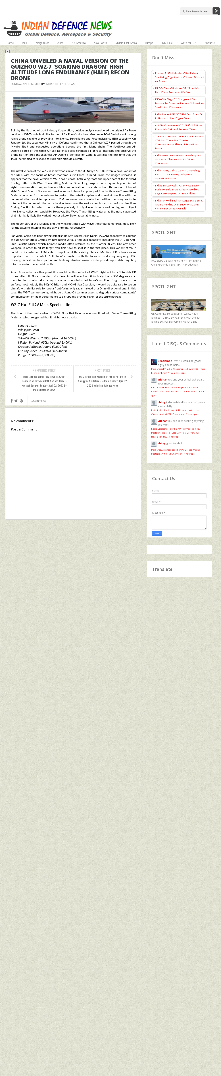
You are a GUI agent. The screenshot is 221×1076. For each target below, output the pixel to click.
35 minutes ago (178, 372)
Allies (60, 43)
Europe (149, 43)
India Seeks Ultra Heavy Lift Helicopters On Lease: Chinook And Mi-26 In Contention (178, 159)
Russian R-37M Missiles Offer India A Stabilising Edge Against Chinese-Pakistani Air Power (179, 77)
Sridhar (162, 379)
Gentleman (165, 361)
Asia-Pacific (100, 43)
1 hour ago (191, 414)
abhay (162, 402)
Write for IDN (189, 43)
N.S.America (79, 43)
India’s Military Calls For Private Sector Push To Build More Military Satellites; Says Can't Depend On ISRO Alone (177, 189)
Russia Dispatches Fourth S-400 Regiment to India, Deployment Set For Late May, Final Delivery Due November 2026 (175, 432)
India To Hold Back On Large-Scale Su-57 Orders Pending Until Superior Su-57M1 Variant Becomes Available (179, 204)
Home (10, 43)
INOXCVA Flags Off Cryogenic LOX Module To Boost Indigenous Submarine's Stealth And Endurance (180, 103)
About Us (210, 43)
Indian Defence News (60, 84)
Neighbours (42, 43)
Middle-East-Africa (126, 43)
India (25, 43)
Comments (38, 400)
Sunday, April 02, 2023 (26, 84)
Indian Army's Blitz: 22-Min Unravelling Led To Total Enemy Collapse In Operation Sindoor (177, 174)
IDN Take (167, 43)
